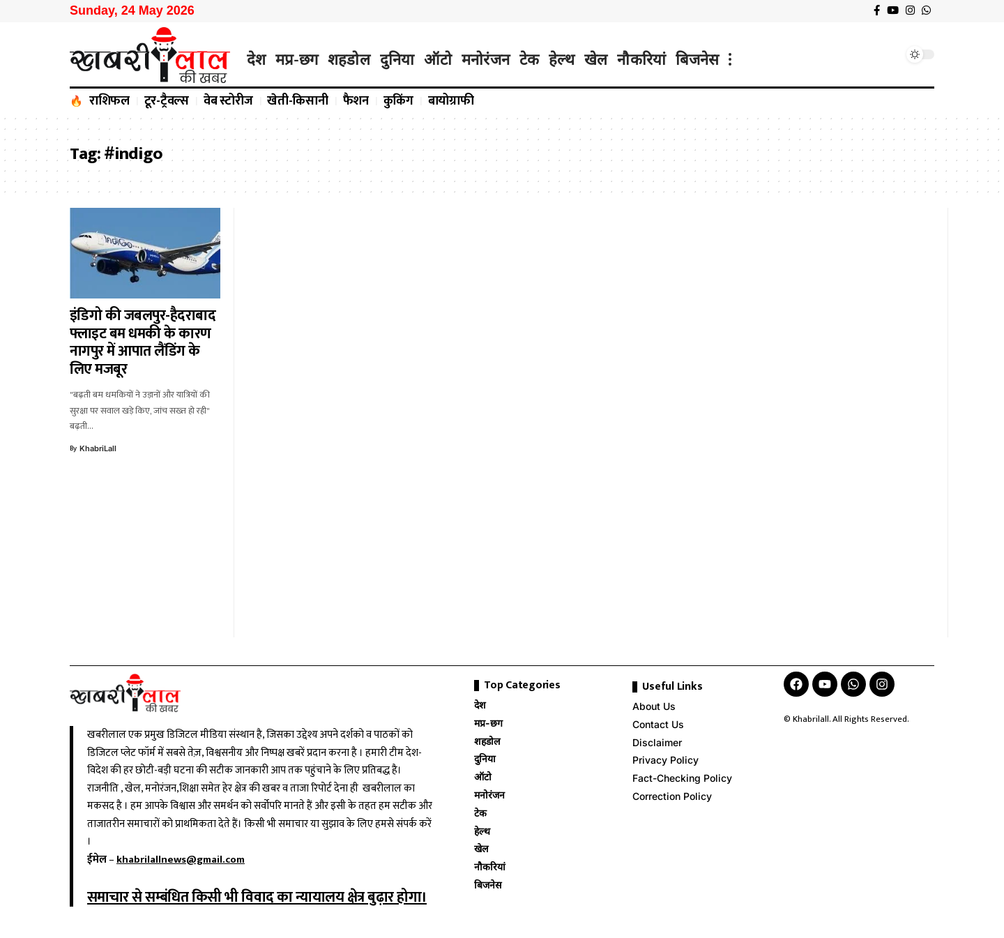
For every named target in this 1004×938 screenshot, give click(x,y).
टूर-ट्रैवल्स (167, 101)
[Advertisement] (323, 422)
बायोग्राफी (451, 101)
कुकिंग (398, 101)
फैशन (356, 101)
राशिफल (109, 101)
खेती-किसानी (297, 101)
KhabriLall (97, 448)
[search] (889, 54)
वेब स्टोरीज (228, 101)
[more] (730, 59)
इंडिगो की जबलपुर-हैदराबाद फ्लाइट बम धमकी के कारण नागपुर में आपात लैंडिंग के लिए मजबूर (143, 342)
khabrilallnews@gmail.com (180, 859)
